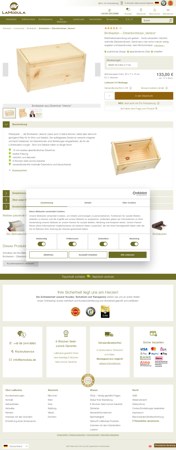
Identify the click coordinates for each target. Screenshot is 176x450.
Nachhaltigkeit (97, 414)
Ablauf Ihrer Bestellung (101, 397)
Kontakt (9, 397)
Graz (50, 401)
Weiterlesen (158, 43)
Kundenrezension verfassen (20, 261)
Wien (50, 397)
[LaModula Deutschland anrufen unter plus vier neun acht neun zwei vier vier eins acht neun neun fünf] (109, 11)
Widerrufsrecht (139, 397)
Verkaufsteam (12, 401)
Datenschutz (138, 401)
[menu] (70, 19)
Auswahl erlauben (88, 255)
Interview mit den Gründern (19, 414)
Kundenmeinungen (15, 393)
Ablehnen (48, 255)
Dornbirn (52, 414)
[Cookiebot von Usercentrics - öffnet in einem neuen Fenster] (135, 193)
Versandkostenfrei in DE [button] (116, 85)
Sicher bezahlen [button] (153, 340)
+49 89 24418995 (22, 341)
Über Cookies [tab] (129, 202)
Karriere (9, 410)
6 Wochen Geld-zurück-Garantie (106, 401)
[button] (108, 3)
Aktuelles (10, 406)
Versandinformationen (101, 410)
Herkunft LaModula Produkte (104, 418)
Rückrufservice (22, 349)
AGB (134, 393)
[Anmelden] (154, 11)
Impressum (138, 410)
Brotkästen (31, 26)
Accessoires (19, 26)
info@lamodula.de (22, 357)
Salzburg (52, 406)
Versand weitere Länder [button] (152, 85)
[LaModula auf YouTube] (150, 444)
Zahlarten (94, 406)
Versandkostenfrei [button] (109, 340)
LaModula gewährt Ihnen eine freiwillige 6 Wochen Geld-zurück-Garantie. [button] (66, 355)
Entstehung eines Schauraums (21, 418)
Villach (51, 410)
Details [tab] (88, 202)
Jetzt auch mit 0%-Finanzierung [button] (137, 101)
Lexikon (94, 427)
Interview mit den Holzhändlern (105, 423)
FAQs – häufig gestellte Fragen (105, 393)
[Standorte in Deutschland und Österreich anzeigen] (141, 11)
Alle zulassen (127, 255)
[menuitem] (11, 19)
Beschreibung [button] (19, 122)
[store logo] (14, 8)
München (52, 393)
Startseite (7, 26)
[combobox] (157, 19)
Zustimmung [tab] (47, 202)
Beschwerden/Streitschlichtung (148, 414)
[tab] (88, 122)
